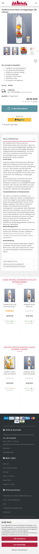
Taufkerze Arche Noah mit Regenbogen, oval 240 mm (29, 306)
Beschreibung (10, 139)
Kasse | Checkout (9, 476)
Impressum (6, 512)
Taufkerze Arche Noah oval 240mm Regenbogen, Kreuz (9, 373)
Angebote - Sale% (8, 484)
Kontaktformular (8, 452)
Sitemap (5, 472)
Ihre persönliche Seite (10, 468)
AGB (4, 504)
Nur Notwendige (19, 545)
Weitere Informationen (19, 550)
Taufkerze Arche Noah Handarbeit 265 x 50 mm (29, 373)
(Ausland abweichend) (26, 92)
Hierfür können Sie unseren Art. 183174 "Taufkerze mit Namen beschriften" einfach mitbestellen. (18, 236)
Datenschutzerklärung (21, 535)
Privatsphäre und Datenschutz (12, 508)
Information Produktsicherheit (13, 262)
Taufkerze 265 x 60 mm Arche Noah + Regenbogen (9, 306)
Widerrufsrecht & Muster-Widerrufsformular (17, 496)
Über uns (6, 464)
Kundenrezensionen (14, 266)
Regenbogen (26, 181)
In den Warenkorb (17, 108)
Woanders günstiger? (11, 124)
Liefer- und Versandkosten (11, 500)
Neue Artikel (7, 480)
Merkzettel (6, 448)
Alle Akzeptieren (19, 539)
